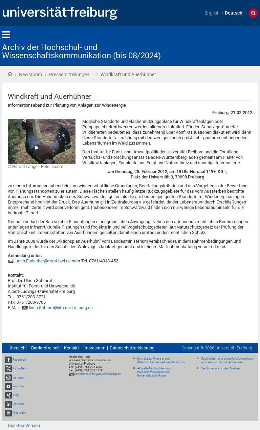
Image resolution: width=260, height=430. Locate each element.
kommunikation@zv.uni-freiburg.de (97, 373)
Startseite (10, 73)
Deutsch (233, 13)
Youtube (18, 386)
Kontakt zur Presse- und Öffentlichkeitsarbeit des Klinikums (161, 360)
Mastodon (19, 413)
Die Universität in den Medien (220, 368)
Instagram (19, 377)
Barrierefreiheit (45, 347)
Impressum (94, 347)
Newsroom (30, 74)
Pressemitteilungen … (71, 74)
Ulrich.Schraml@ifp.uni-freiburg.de (60, 307)
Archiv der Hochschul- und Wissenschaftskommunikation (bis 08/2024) (81, 51)
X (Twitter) (20, 368)
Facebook (19, 359)
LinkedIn (18, 404)
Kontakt (71, 347)
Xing (16, 395)
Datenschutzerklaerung (132, 347)
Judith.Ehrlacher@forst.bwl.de (42, 260)
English (212, 13)
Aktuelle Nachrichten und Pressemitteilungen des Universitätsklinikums (154, 372)
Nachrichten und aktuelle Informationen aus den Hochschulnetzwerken (227, 360)
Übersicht (17, 347)
